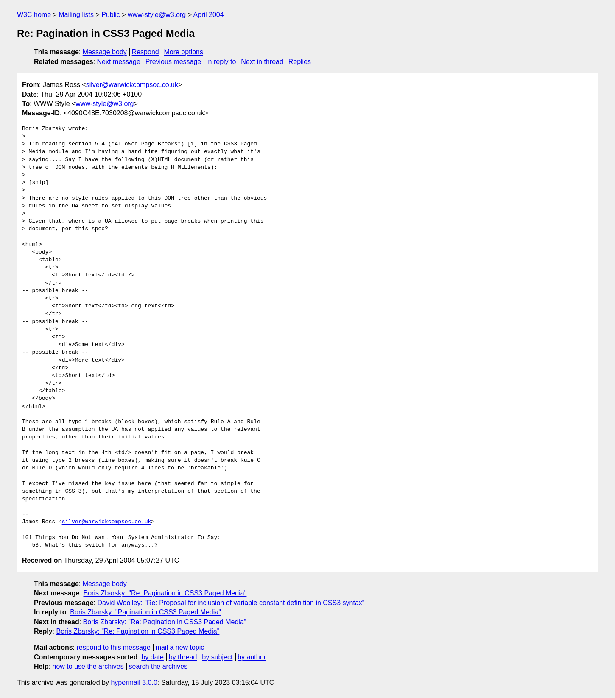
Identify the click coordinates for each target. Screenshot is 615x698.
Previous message (173, 61)
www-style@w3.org (157, 14)
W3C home (34, 14)
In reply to (221, 61)
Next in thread (262, 61)
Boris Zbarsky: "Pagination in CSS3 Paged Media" (145, 612)
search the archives (158, 666)
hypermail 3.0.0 (134, 682)
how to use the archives (88, 666)
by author (252, 657)
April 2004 (208, 14)
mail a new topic (180, 647)
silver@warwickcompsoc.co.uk (132, 84)
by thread (183, 657)
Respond (145, 52)
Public (110, 14)
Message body (105, 52)
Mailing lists (76, 14)
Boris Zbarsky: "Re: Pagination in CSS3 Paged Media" (165, 593)
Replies (299, 61)
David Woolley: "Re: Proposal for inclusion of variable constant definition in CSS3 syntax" (230, 602)
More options (184, 52)
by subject (217, 657)
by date (152, 657)
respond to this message (113, 647)
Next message (118, 61)
